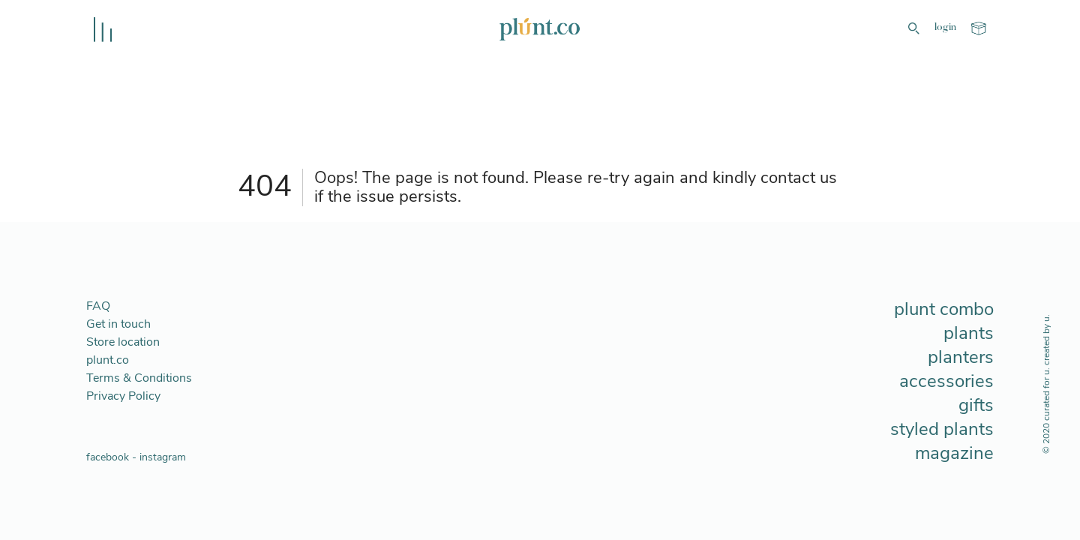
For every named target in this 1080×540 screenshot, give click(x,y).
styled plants (942, 429)
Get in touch (118, 324)
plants (969, 333)
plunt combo (944, 309)
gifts (976, 405)
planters (961, 357)
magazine (954, 453)
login (945, 27)
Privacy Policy (123, 396)
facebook (107, 457)
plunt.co (107, 360)
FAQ (98, 306)
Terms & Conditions (139, 378)
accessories (946, 381)
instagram (163, 457)
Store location (123, 342)
